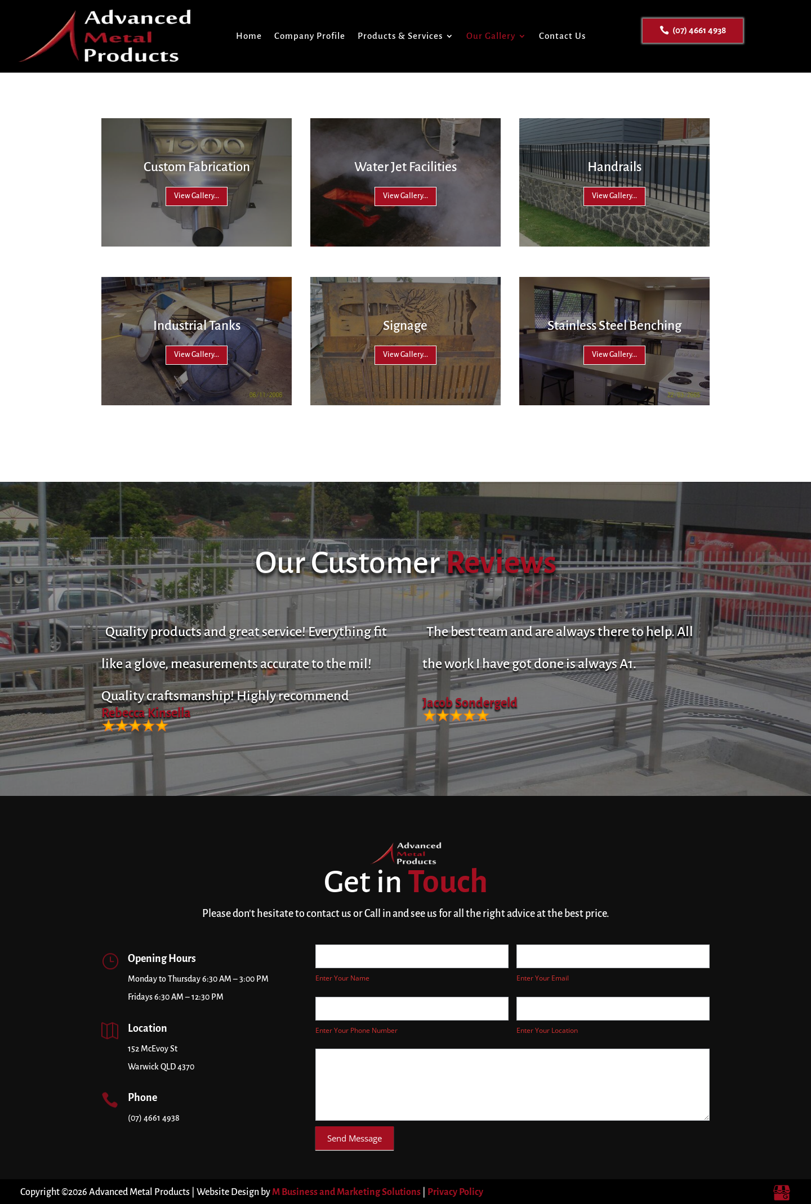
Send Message (354, 1138)
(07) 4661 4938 (699, 30)
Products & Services (400, 36)
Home (249, 36)
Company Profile (309, 36)
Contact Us (562, 36)
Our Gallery (490, 36)
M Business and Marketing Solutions (346, 1192)
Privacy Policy (455, 1192)
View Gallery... (196, 196)
